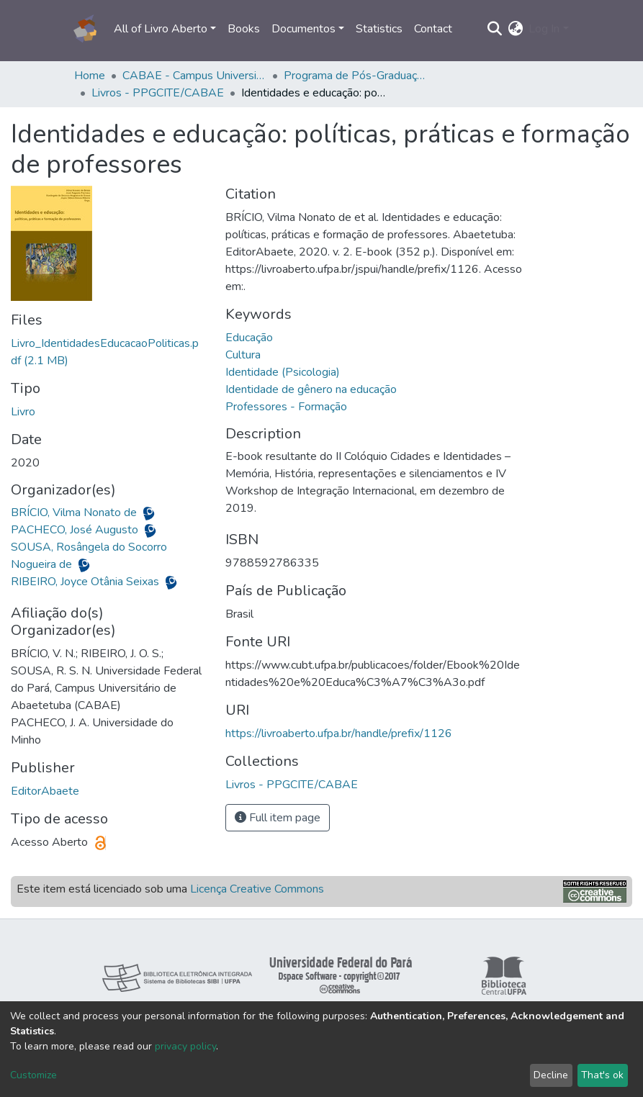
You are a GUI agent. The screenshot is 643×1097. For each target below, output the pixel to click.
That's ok (602, 1075)
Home (89, 75)
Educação (249, 338)
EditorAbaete (45, 791)
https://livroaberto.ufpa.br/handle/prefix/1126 (338, 733)
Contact (433, 29)
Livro (23, 412)
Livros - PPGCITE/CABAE (157, 93)
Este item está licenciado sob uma (170, 889)
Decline (551, 1075)
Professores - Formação (286, 407)
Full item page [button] (277, 818)
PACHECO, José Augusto (76, 530)
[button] (515, 28)
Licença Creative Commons (257, 889)
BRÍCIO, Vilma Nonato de (75, 512)
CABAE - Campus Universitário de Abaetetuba (194, 75)
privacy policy (185, 1046)
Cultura (243, 355)
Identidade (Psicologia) (282, 372)
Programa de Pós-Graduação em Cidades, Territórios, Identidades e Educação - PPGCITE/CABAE (356, 75)
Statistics (379, 29)
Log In (544, 29)
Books (244, 29)
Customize (33, 1075)
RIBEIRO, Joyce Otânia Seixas (86, 582)
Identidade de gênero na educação (311, 389)
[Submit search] (494, 28)
